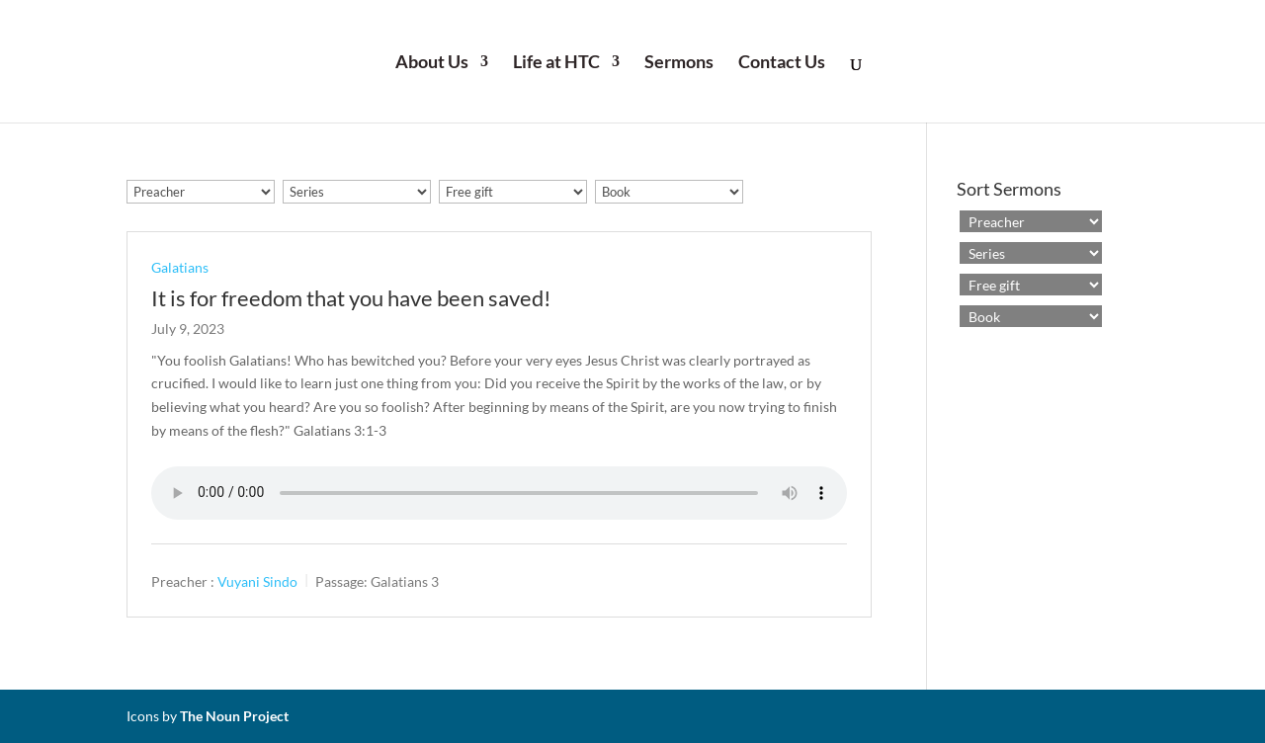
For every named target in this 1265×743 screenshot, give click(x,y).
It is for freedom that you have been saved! (351, 298)
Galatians (180, 267)
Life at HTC (556, 63)
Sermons (679, 63)
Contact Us (781, 63)
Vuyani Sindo (257, 580)
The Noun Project (234, 715)
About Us (431, 63)
